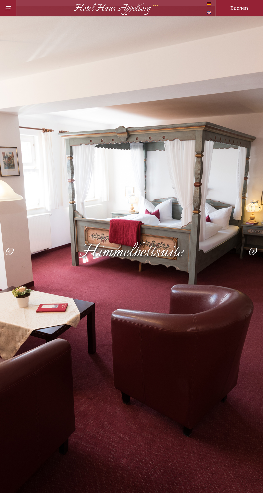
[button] (10, 251)
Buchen (239, 8)
